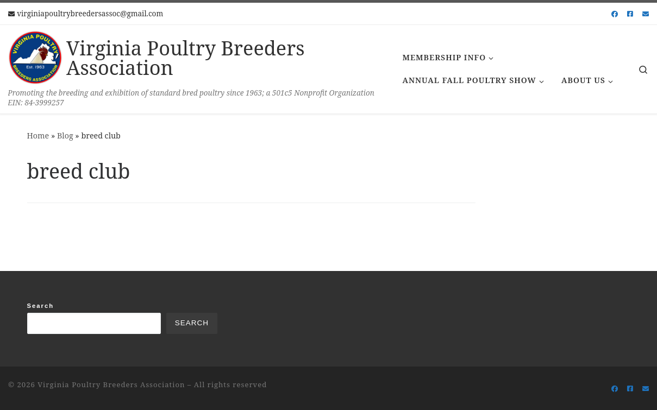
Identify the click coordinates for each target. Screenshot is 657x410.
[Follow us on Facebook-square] (630, 14)
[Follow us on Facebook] (614, 14)
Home (38, 135)
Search (40, 305)
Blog (65, 135)
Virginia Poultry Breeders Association (111, 384)
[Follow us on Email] (645, 14)
